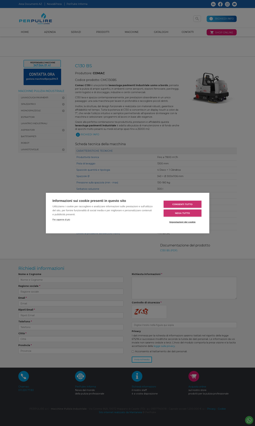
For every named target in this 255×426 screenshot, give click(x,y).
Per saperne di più (61, 219)
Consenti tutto (182, 204)
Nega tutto (182, 213)
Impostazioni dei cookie (182, 222)
